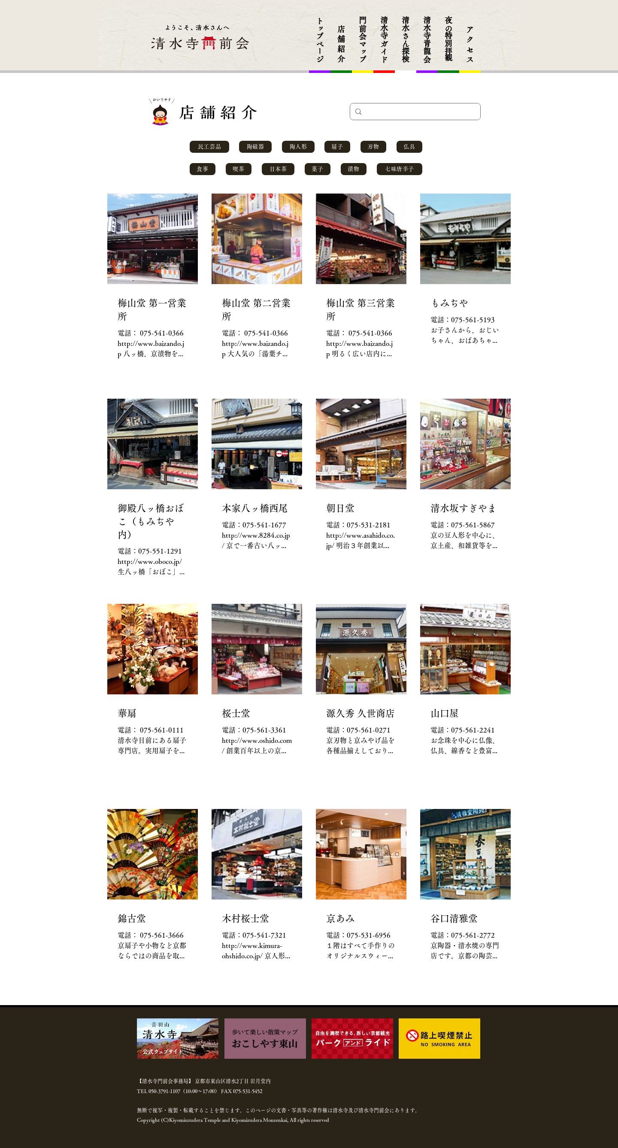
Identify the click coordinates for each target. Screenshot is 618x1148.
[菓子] (317, 169)
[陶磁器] (255, 147)
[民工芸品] (209, 147)
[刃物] (373, 147)
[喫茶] (238, 169)
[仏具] (409, 147)
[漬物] (354, 169)
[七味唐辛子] (399, 169)
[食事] (202, 169)
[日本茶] (278, 169)
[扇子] (337, 147)
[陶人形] (298, 147)
